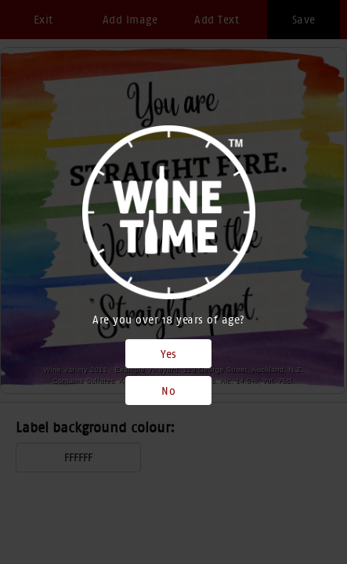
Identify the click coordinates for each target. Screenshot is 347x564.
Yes (169, 354)
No (168, 391)
